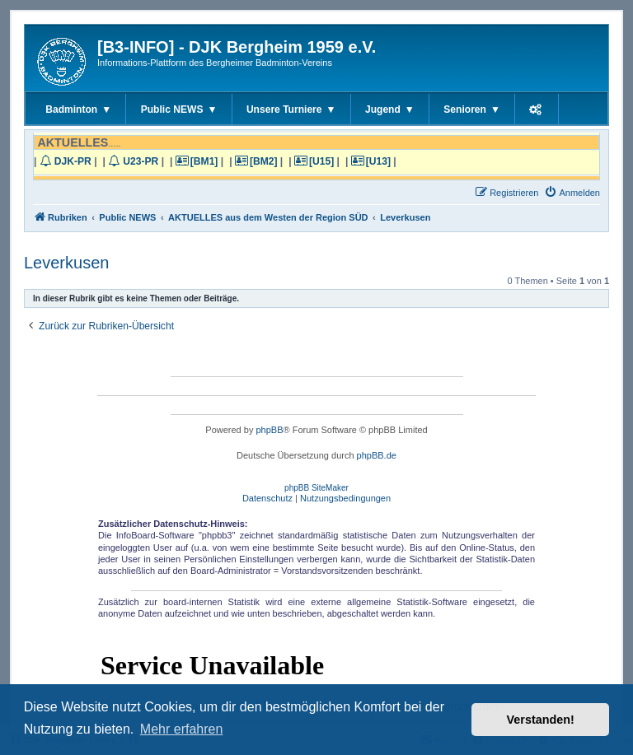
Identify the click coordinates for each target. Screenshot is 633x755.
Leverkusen (66, 263)
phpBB (269, 430)
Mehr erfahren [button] (181, 729)
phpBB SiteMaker (316, 487)
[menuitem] (572, 193)
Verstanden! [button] (540, 719)
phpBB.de (376, 455)
